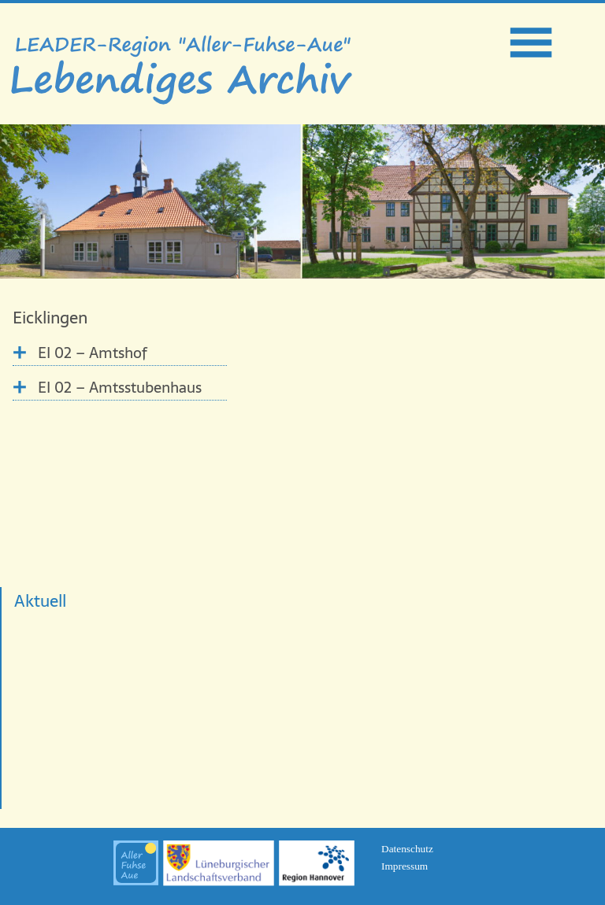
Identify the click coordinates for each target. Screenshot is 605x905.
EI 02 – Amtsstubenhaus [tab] (120, 387)
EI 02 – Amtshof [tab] (92, 353)
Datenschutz (407, 849)
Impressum (404, 866)
